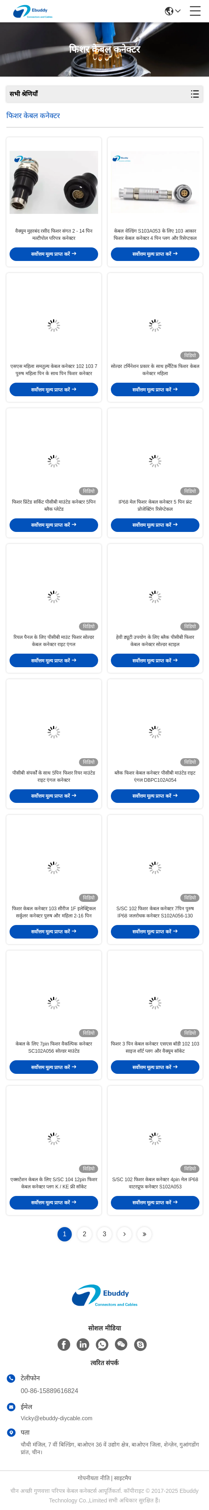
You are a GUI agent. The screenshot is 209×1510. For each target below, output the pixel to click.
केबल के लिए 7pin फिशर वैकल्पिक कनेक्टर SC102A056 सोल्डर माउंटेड (54, 1047)
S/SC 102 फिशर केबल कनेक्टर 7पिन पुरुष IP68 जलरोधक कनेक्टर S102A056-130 (155, 912)
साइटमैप (122, 1478)
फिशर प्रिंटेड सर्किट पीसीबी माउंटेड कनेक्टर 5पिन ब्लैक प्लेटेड (54, 505)
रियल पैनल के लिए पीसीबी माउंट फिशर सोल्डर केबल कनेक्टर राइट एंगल (54, 640)
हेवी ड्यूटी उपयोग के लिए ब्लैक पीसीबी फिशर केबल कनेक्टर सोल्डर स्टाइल (155, 640)
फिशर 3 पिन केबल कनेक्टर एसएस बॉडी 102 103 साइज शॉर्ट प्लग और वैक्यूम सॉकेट (155, 1047)
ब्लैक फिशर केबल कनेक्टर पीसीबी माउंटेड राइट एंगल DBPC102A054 (154, 776)
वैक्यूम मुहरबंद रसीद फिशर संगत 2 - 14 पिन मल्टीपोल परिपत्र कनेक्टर (54, 234)
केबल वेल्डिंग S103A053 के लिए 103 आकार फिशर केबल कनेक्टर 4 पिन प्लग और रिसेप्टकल (155, 234)
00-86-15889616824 (49, 1390)
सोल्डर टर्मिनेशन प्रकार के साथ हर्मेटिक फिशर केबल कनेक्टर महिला (155, 370)
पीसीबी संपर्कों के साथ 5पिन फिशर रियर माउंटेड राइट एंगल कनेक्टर (53, 776)
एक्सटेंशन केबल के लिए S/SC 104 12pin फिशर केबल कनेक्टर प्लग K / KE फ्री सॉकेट (54, 1183)
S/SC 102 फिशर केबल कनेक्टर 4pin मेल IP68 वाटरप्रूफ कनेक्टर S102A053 (155, 1183)
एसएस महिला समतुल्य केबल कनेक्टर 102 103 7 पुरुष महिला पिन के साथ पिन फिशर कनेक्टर (53, 370)
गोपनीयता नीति (94, 1478)
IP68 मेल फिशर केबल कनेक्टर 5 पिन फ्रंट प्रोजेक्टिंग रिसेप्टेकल (155, 505)
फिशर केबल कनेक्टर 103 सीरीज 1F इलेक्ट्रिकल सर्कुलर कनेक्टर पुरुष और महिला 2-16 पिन (54, 912)
